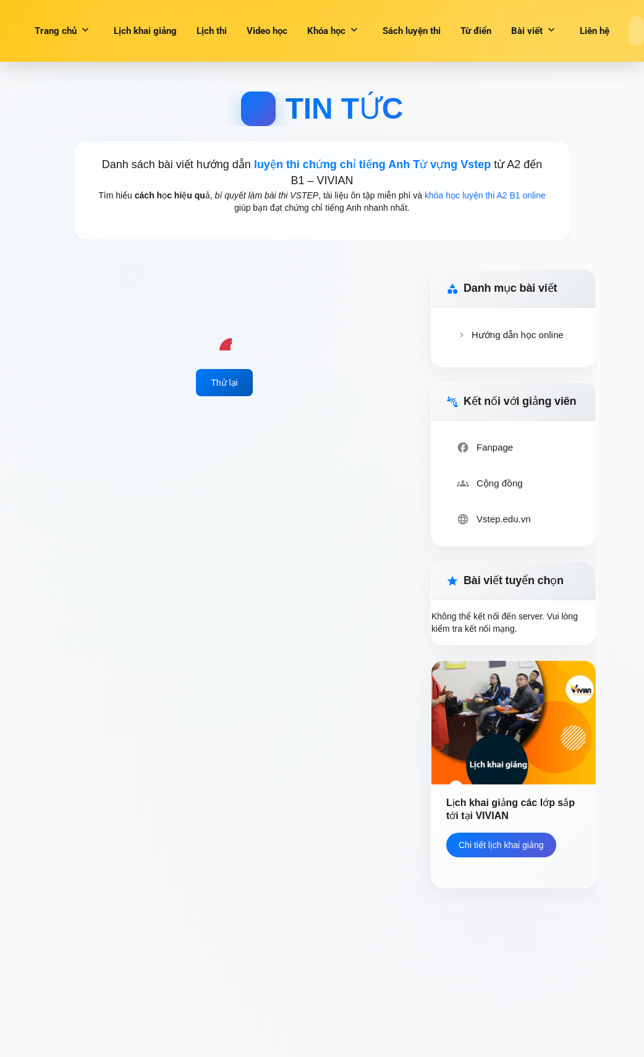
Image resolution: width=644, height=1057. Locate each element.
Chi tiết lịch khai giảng (501, 845)
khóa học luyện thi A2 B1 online (485, 195)
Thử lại (224, 383)
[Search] (636, 31)
